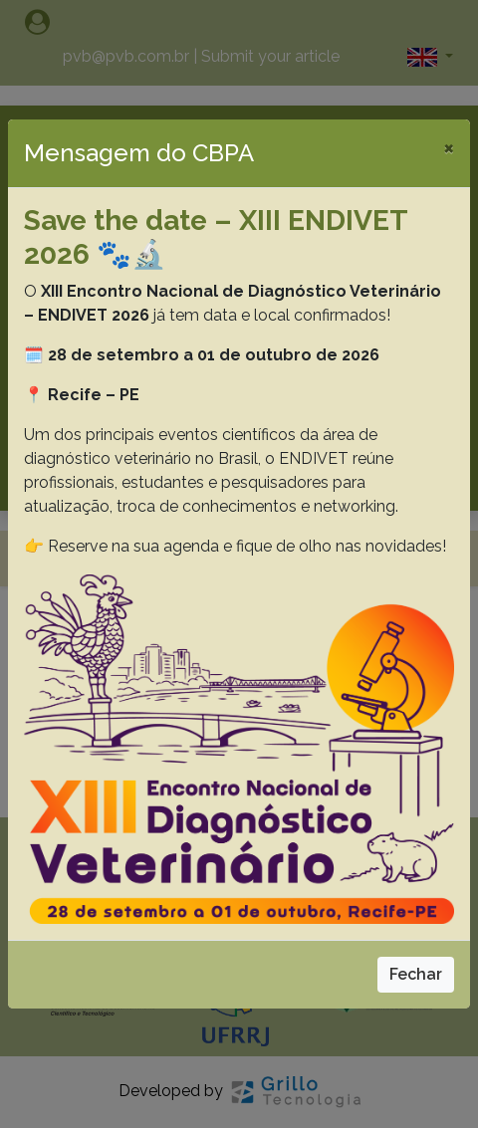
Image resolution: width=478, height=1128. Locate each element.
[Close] (448, 147)
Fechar (415, 974)
